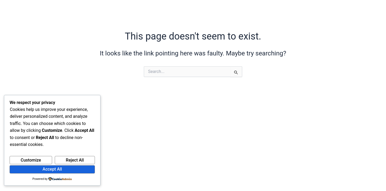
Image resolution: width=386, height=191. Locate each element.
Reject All (75, 160)
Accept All (52, 169)
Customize (31, 160)
